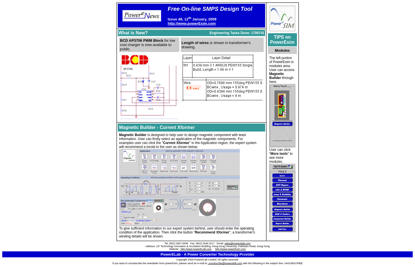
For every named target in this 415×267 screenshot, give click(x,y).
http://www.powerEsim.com (192, 23)
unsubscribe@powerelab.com (225, 263)
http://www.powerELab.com (196, 249)
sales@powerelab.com (237, 243)
